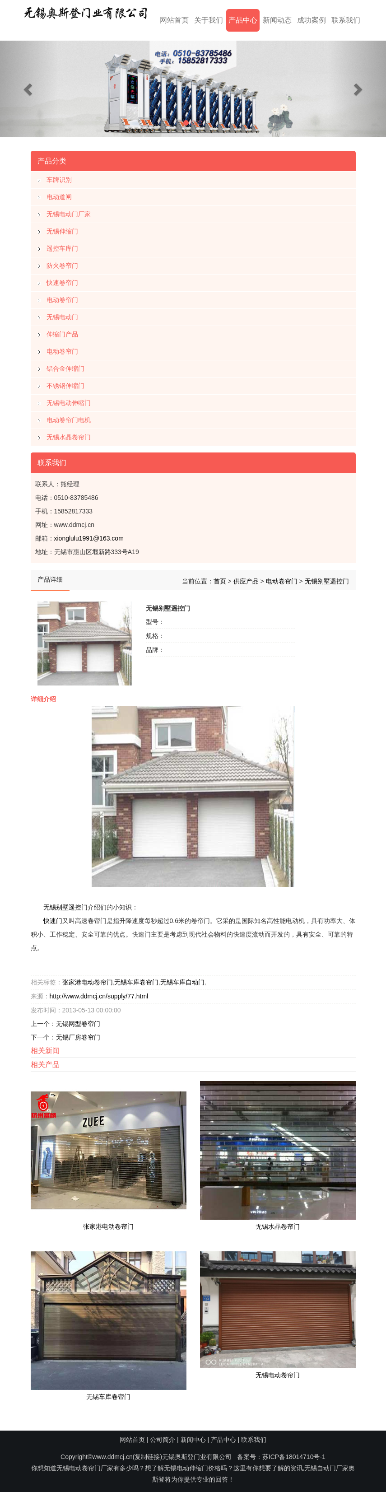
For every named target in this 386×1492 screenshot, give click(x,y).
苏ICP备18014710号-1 (294, 1456)
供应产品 (246, 577)
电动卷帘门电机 (69, 416)
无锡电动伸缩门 (69, 399)
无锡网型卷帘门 (78, 1020)
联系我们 (345, 20)
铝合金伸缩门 (65, 364)
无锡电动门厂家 (69, 210)
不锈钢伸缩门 (65, 382)
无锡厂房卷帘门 (78, 1034)
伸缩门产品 (62, 330)
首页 (220, 577)
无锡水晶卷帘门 (69, 433)
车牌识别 (59, 176)
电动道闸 (59, 193)
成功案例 (311, 20)
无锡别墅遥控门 (327, 577)
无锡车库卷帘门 (136, 979)
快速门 (52, 917)
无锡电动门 (62, 313)
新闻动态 (277, 20)
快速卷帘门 (62, 279)
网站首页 (174, 20)
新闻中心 (193, 1439)
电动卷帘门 (62, 296)
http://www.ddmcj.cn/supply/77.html (99, 993)
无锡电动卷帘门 (278, 1371)
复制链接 (147, 1456)
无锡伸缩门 (62, 227)
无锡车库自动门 (182, 979)
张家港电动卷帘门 (87, 979)
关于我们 (208, 20)
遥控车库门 (62, 244)
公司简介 (162, 1439)
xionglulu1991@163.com (89, 534)
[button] (29, 89)
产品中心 (242, 20)
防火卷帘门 (62, 262)
